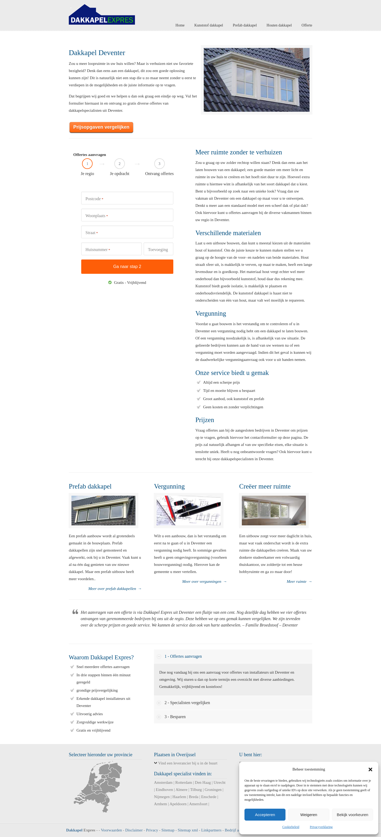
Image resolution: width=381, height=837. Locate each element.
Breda (193, 797)
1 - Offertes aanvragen (183, 656)
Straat (91, 233)
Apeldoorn (178, 804)
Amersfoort (198, 804)
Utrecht (219, 782)
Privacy (152, 830)
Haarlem (179, 797)
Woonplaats (96, 216)
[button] (370, 769)
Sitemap (167, 830)
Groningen (213, 789)
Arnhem (160, 804)
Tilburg (196, 789)
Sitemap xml (188, 830)
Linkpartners (211, 830)
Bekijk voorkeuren (352, 814)
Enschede (208, 797)
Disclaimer (134, 830)
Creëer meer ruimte (265, 486)
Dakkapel (74, 830)
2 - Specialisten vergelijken (187, 702)
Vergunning (169, 486)
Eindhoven (164, 789)
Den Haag (203, 782)
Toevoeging (158, 249)
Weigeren (308, 814)
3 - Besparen (175, 716)
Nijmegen (162, 797)
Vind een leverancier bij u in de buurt (187, 763)
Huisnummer (97, 250)
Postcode (94, 199)
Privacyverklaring (321, 827)
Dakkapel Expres (102, 13)
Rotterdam (183, 782)
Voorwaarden (111, 830)
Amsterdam (163, 782)
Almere (181, 789)
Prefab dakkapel (90, 486)
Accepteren (265, 814)
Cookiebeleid (290, 827)
